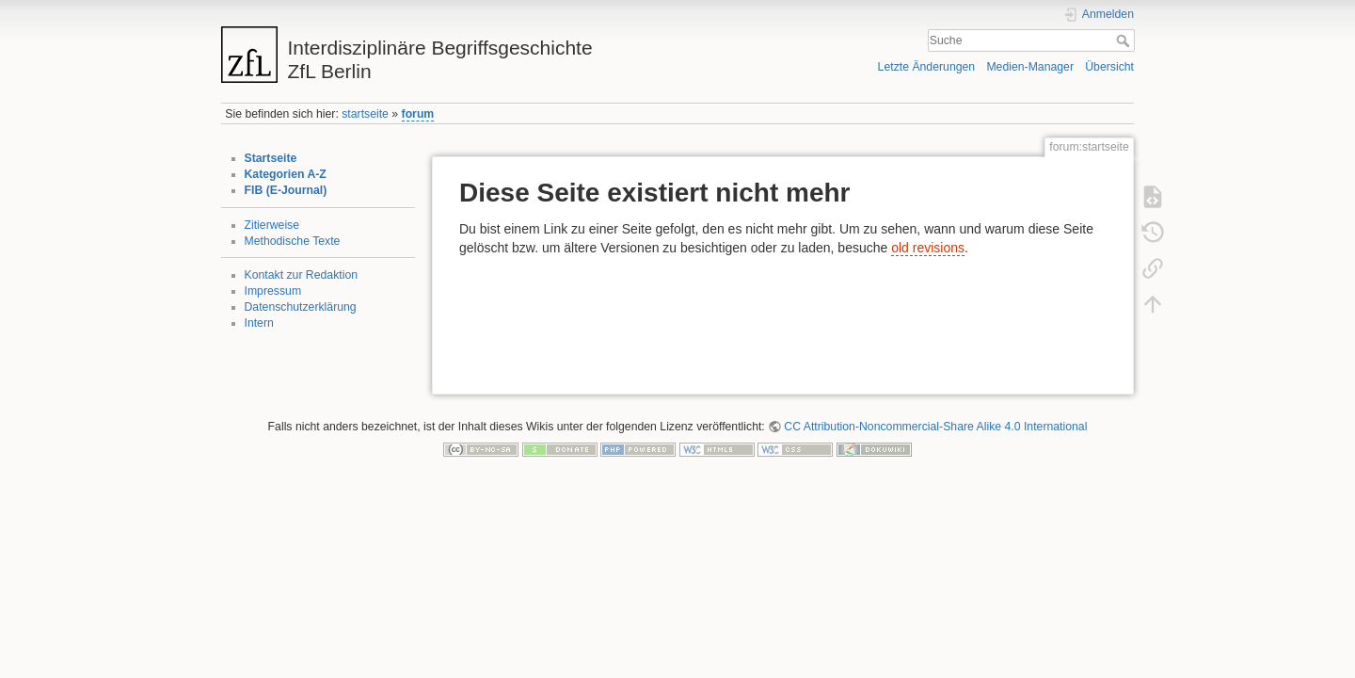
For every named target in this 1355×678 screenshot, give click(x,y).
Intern (259, 323)
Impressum (273, 291)
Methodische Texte (293, 241)
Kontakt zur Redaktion (302, 275)
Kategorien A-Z (286, 174)
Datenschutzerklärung (301, 307)
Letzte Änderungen (927, 66)
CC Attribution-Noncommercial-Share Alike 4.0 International (935, 426)
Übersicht (1109, 66)
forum (418, 114)
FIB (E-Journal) (286, 190)
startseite (365, 114)
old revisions (927, 247)
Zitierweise (272, 225)
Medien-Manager (1030, 66)
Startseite (271, 158)
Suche (1125, 40)
